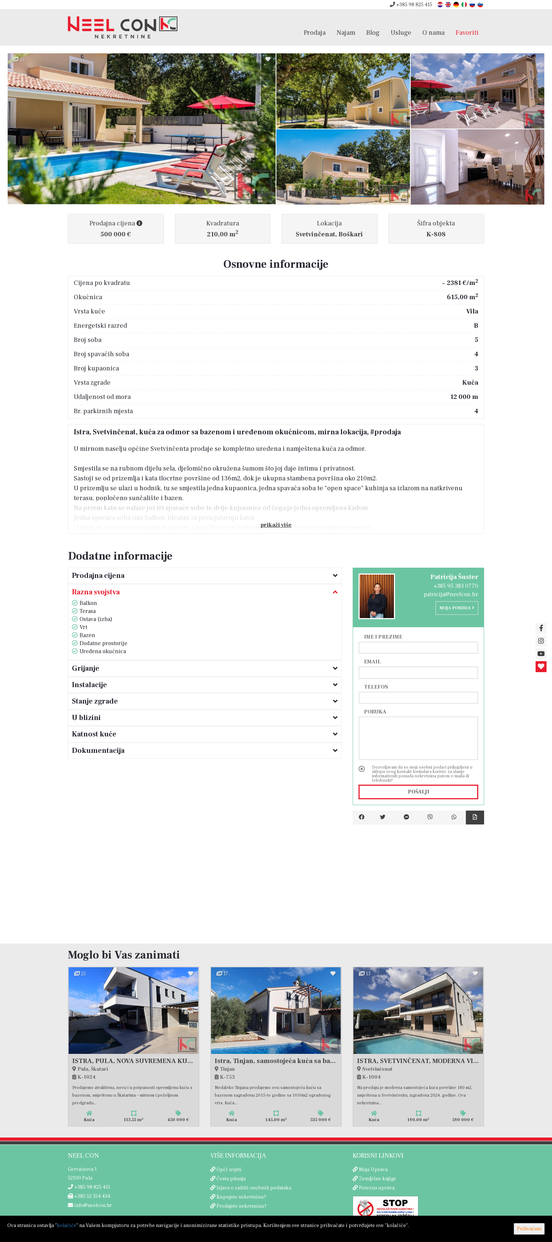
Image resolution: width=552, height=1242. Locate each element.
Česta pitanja (231, 1179)
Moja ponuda (457, 608)
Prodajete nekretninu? (241, 1206)
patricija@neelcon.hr (451, 594)
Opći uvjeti (229, 1169)
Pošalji (418, 792)
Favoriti (467, 32)
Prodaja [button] (315, 32)
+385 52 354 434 (89, 1196)
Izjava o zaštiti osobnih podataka (253, 1188)
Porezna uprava (377, 1188)
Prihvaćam (529, 1229)
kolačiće (66, 1225)
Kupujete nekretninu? (241, 1197)
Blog (373, 32)
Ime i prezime (383, 637)
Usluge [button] (401, 32)
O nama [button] (433, 32)
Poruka (375, 712)
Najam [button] (346, 32)
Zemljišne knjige (377, 1179)
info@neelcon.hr (90, 1205)
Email (372, 661)
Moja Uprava (373, 1169)
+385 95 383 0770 (456, 586)
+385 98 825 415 (411, 4)
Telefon (376, 687)
